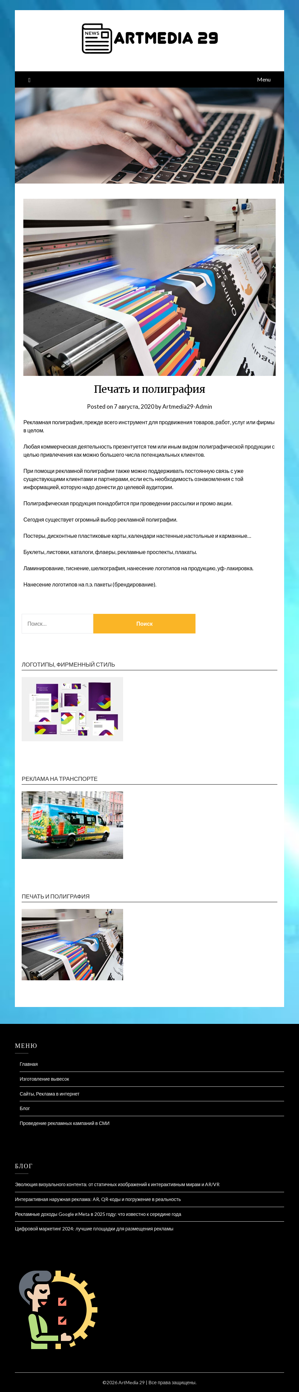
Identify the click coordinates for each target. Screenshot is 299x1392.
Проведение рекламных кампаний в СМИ (65, 1123)
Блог (25, 1108)
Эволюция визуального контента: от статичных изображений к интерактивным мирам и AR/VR (117, 1184)
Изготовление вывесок (44, 1079)
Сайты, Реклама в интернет (49, 1094)
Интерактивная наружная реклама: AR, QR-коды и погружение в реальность (98, 1199)
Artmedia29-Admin (187, 406)
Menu (264, 79)
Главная (29, 1064)
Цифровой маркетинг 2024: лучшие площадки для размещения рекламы (94, 1228)
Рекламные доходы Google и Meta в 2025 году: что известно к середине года (98, 1214)
